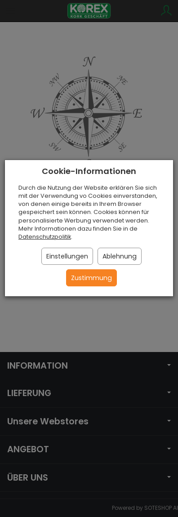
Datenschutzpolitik (44, 237)
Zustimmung (91, 277)
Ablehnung (119, 256)
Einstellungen (67, 256)
